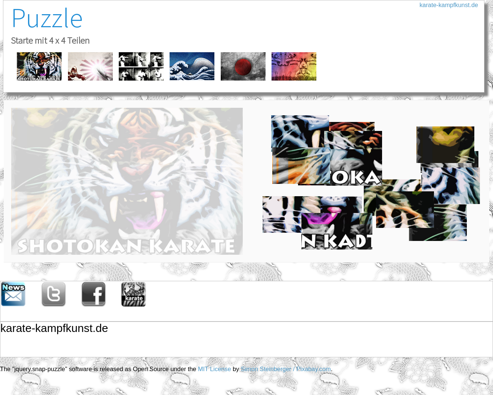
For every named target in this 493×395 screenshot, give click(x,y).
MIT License (214, 369)
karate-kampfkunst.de (448, 4)
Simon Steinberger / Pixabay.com (286, 369)
